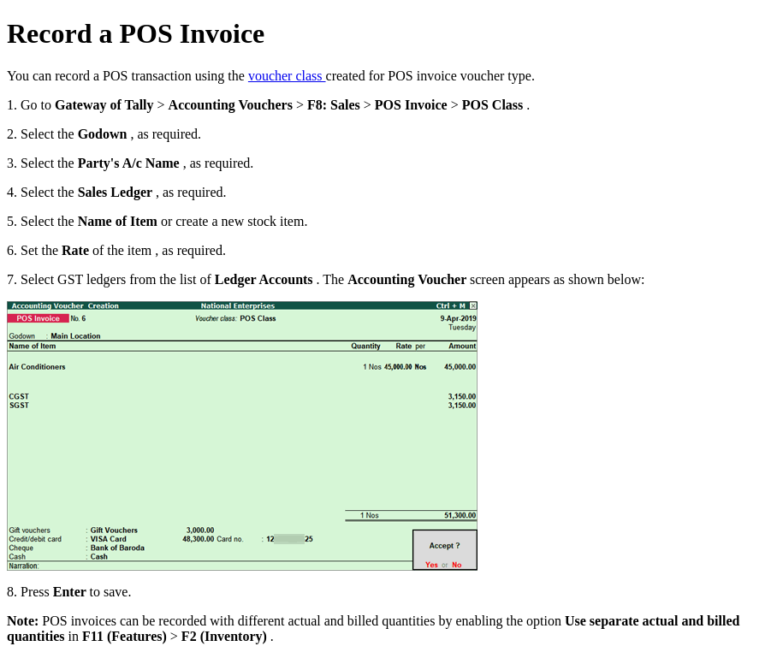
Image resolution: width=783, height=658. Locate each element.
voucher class (287, 75)
